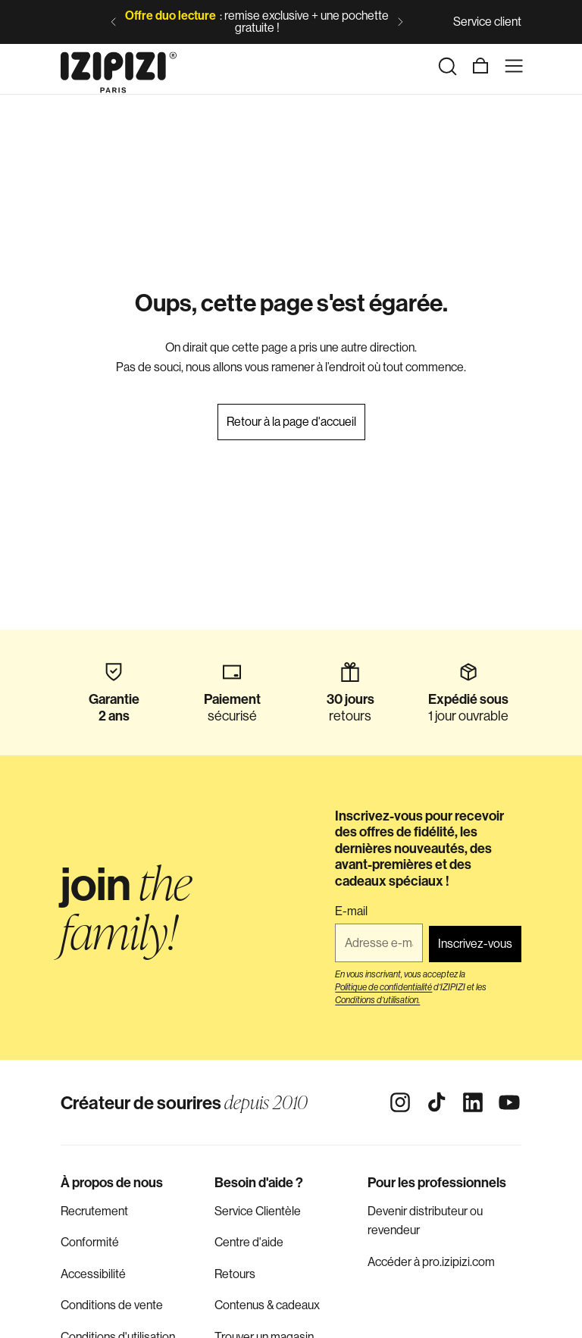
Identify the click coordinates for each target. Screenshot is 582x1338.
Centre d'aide (248, 1242)
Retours (234, 1274)
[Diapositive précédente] (113, 22)
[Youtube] (509, 1102)
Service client (487, 21)
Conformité (90, 1242)
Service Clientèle (257, 1211)
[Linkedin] (473, 1102)
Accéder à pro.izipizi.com (431, 1262)
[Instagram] (400, 1102)
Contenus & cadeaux (267, 1305)
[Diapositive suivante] (400, 22)
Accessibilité (93, 1274)
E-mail (351, 911)
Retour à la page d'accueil (291, 421)
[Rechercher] (447, 66)
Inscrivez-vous (475, 943)
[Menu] (513, 66)
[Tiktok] (436, 1102)
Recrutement (94, 1211)
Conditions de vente (112, 1305)
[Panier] (480, 66)
